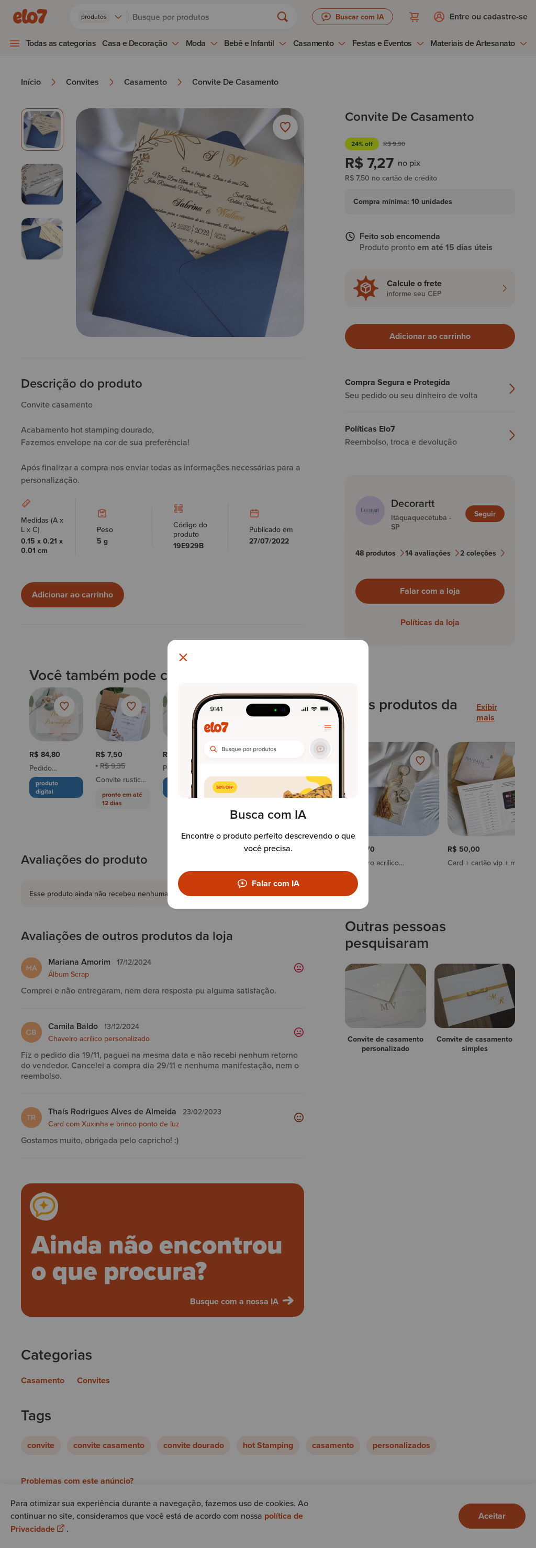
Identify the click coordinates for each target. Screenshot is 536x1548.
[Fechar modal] (183, 657)
